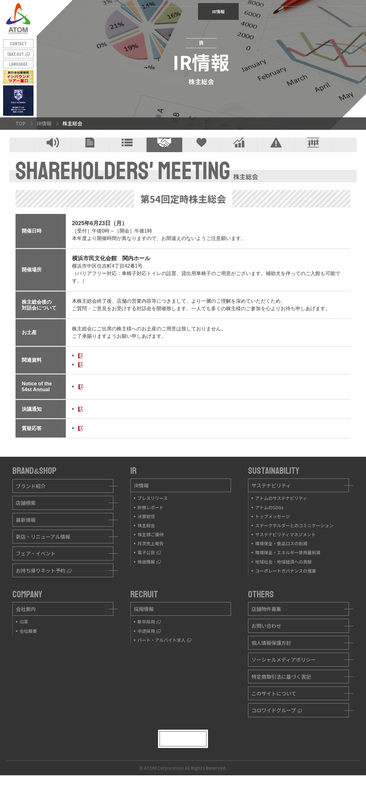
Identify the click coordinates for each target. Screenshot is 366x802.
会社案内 (26, 625)
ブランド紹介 (31, 502)
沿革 (24, 639)
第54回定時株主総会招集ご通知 (112, 372)
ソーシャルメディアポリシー (283, 676)
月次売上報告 (239, 153)
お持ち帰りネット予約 (43, 587)
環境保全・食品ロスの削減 (281, 560)
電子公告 (276, 153)
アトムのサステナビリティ (281, 515)
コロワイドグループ (276, 727)
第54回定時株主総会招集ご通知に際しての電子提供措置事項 (144, 381)
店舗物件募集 (266, 625)
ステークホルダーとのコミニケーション (294, 542)
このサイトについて (273, 710)
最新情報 (26, 536)
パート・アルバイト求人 (164, 657)
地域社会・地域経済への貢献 (283, 578)
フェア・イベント (36, 570)
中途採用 (149, 648)
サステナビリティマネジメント (285, 551)
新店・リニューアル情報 (43, 553)
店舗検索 (26, 519)
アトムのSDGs (269, 524)
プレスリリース (53, 153)
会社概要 (28, 648)
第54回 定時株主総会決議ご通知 (112, 425)
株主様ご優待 (201, 153)
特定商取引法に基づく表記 (281, 693)
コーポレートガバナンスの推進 (285, 587)
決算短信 (127, 153)
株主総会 (164, 153)
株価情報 (313, 153)
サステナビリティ (271, 502)
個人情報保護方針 (271, 659)
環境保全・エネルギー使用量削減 (287, 569)
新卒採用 (149, 639)
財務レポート (90, 153)
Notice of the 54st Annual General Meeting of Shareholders (141, 403)
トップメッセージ (272, 533)
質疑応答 (87, 445)
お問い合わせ (266, 642)
